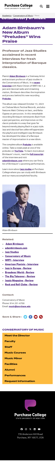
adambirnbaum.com (12, 161)
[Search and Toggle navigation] (45, 6)
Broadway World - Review (19, 272)
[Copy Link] (41, 317)
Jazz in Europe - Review (18, 268)
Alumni (10, 370)
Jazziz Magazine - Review (19, 281)
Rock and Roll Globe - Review (21, 285)
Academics (7, 16)
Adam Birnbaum (17, 76)
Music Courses (15, 352)
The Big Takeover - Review (20, 276)
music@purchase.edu (20, 306)
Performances (15, 375)
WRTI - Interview (14, 260)
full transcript (36, 154)
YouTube (18, 151)
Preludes (6, 99)
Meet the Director (17, 335)
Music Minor (13, 358)
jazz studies (26, 169)
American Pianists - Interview (21, 264)
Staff (8, 347)
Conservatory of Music (23, 16)
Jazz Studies (12, 252)
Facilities (11, 364)
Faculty (10, 341)
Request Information (20, 381)
